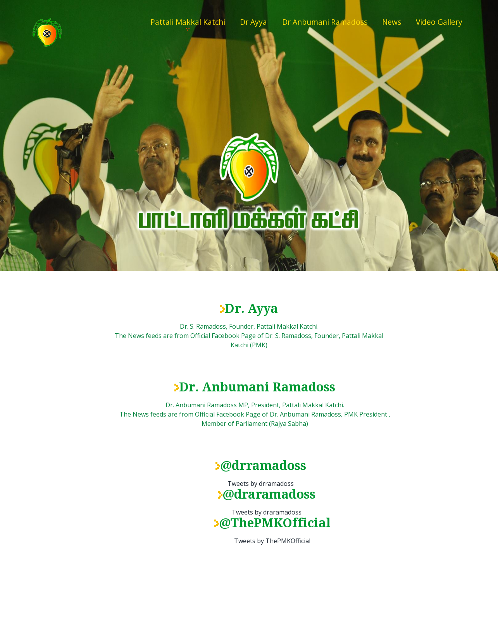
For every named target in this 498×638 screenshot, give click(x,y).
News (391, 22)
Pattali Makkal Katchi (187, 22)
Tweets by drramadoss (260, 483)
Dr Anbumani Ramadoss (324, 22)
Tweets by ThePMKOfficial (272, 541)
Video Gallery (439, 22)
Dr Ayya (253, 22)
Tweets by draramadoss (267, 512)
